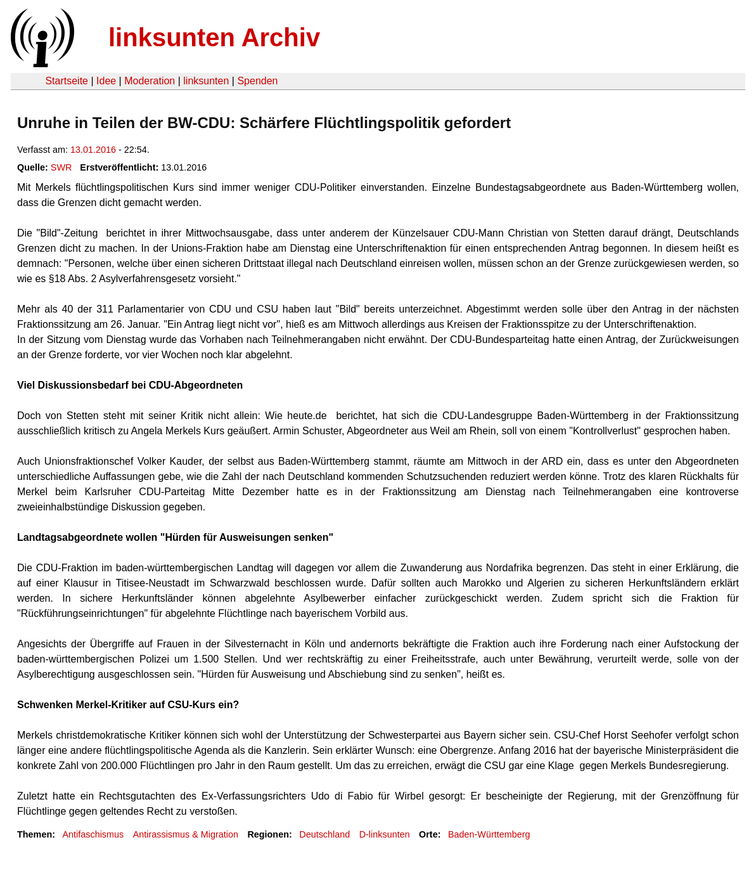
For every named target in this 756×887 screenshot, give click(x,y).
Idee (106, 80)
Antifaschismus (93, 834)
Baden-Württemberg (489, 834)
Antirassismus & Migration (185, 834)
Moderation (149, 80)
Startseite (66, 80)
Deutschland (324, 834)
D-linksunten (384, 834)
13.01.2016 (93, 150)
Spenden (257, 80)
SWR (61, 167)
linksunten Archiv (214, 37)
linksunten (206, 80)
